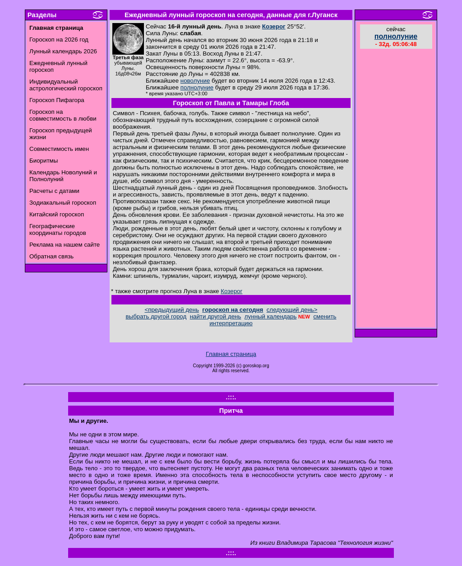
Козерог (274, 26)
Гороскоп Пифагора (56, 100)
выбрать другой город (156, 316)
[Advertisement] (396, 189)
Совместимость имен (59, 148)
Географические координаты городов (57, 229)
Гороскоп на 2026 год (58, 39)
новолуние (195, 80)
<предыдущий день (171, 309)
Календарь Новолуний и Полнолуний (63, 175)
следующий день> (292, 309)
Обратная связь (51, 256)
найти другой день (215, 316)
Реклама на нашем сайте (64, 244)
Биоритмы (43, 160)
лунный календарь (271, 316)
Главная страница (231, 354)
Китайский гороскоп (56, 214)
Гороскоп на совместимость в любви (63, 115)
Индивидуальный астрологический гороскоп (65, 85)
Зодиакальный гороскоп (62, 202)
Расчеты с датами (54, 190)
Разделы (42, 15)
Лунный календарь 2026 (63, 51)
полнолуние (196, 87)
